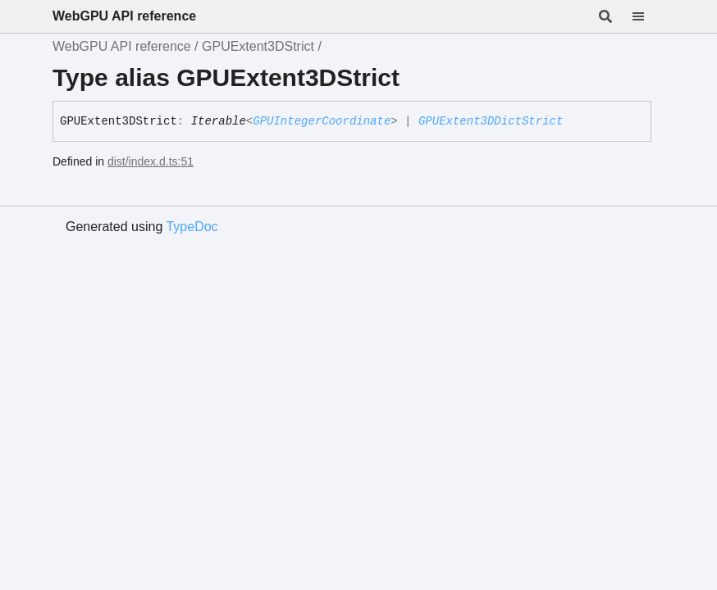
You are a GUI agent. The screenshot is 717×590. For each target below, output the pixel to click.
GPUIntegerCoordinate (321, 121)
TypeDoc (191, 227)
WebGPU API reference (124, 16)
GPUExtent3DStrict (258, 46)
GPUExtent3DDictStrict (490, 121)
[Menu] (648, 16)
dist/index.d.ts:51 (150, 161)
